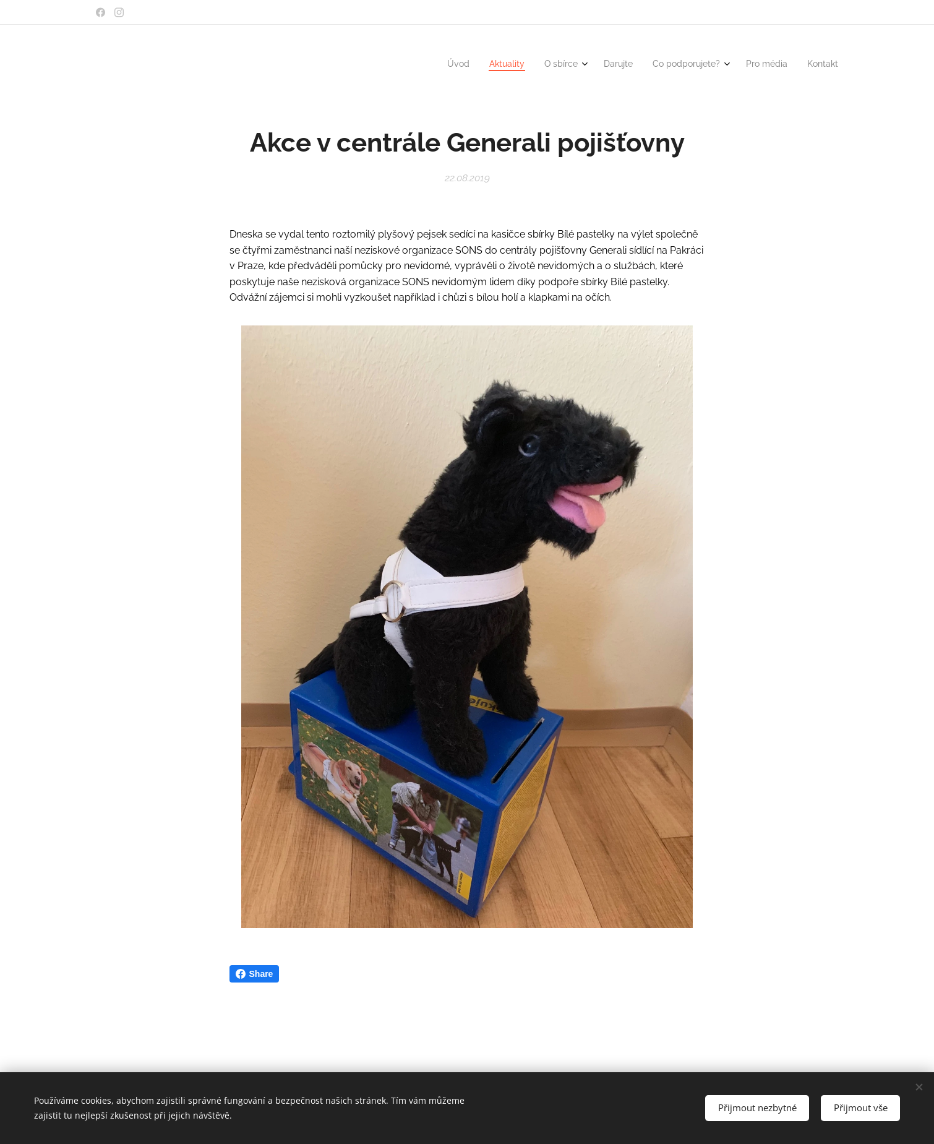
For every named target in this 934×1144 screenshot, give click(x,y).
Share (254, 974)
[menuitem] (710, 64)
